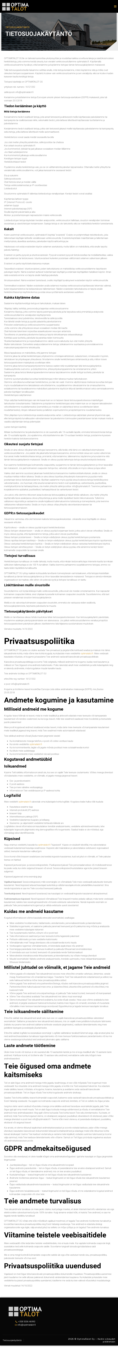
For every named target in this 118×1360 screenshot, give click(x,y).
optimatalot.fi (87, 653)
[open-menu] (115, 7)
